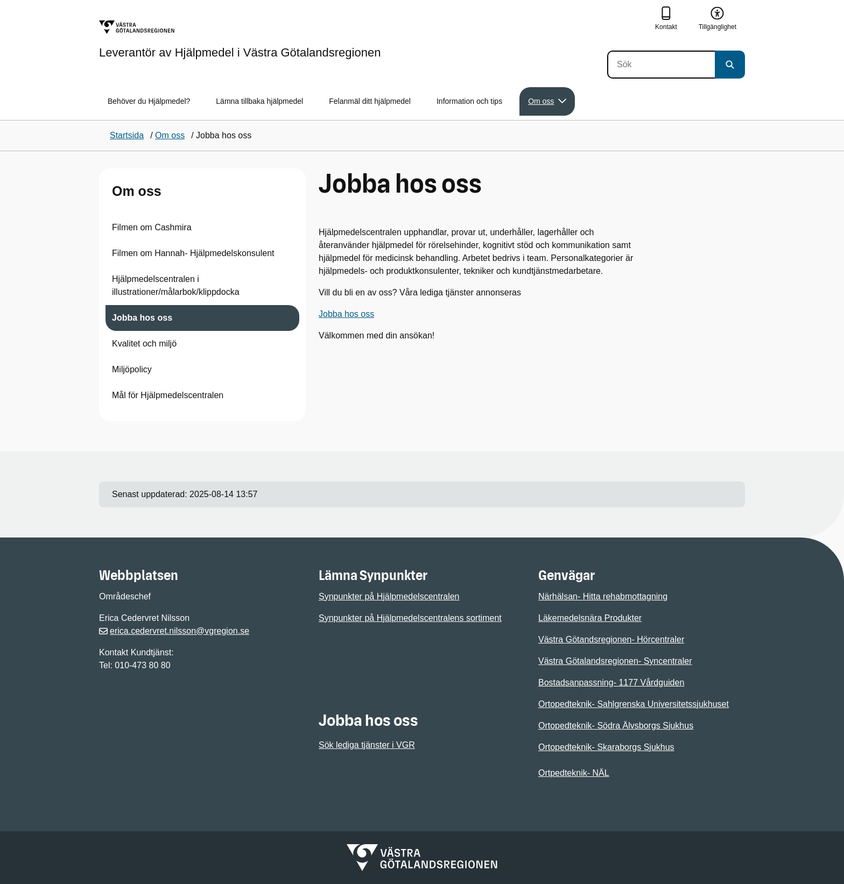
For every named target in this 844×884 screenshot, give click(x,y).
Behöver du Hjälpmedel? (149, 101)
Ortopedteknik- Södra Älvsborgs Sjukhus (615, 725)
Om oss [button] (547, 101)
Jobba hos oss (142, 317)
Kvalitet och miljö (144, 343)
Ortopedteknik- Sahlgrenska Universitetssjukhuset (633, 704)
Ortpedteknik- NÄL (573, 772)
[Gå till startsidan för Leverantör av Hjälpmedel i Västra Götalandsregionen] (240, 39)
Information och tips (469, 101)
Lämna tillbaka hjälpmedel (259, 101)
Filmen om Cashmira (152, 227)
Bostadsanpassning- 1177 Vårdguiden (611, 682)
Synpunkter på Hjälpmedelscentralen (389, 596)
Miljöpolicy (132, 369)
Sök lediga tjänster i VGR (367, 744)
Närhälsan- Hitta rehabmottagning (602, 596)
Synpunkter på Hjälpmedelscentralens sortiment (410, 618)
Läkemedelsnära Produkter (590, 618)
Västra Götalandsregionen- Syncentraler (615, 661)
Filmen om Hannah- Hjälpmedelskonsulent (193, 253)
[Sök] (661, 65)
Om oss (136, 191)
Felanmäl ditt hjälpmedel (370, 101)
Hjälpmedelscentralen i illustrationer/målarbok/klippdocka (176, 285)
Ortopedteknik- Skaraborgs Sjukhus (606, 747)
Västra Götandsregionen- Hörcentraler (611, 639)
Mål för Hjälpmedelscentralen (167, 395)
